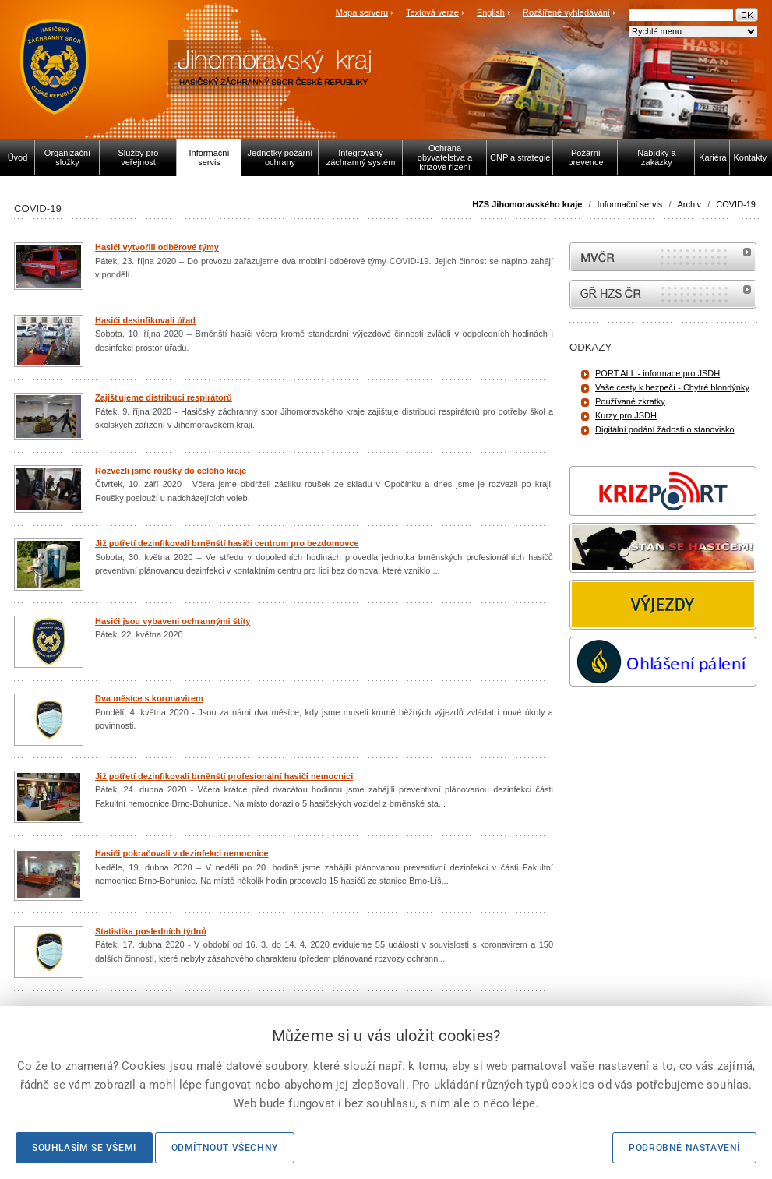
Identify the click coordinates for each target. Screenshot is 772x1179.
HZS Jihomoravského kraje (527, 204)
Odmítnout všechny (224, 1147)
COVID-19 (736, 204)
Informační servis (630, 204)
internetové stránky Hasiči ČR (662, 294)
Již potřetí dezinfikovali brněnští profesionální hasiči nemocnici (224, 776)
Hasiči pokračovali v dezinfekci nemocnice (182, 853)
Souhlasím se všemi (84, 1147)
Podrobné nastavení (684, 1147)
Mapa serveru (362, 12)
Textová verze (432, 12)
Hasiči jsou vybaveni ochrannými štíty (172, 621)
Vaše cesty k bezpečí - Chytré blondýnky (672, 387)
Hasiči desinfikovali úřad (145, 320)
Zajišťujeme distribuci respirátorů (163, 397)
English (491, 12)
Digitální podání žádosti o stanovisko (665, 429)
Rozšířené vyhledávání (566, 12)
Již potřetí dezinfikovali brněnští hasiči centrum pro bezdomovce (227, 543)
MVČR (662, 256)
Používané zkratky (630, 401)
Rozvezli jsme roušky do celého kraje (170, 470)
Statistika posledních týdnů (150, 931)
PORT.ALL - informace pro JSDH (657, 373)
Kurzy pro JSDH (626, 415)
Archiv (690, 204)
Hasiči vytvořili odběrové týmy (157, 247)
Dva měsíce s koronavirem (149, 698)
